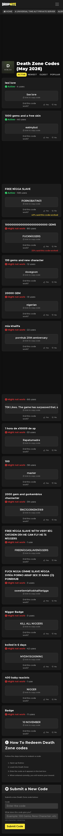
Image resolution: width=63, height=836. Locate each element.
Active (21, 74)
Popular (55, 74)
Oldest (43, 74)
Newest (32, 74)
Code (7, 802)
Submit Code (15, 826)
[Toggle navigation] (57, 4)
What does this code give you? (18, 812)
